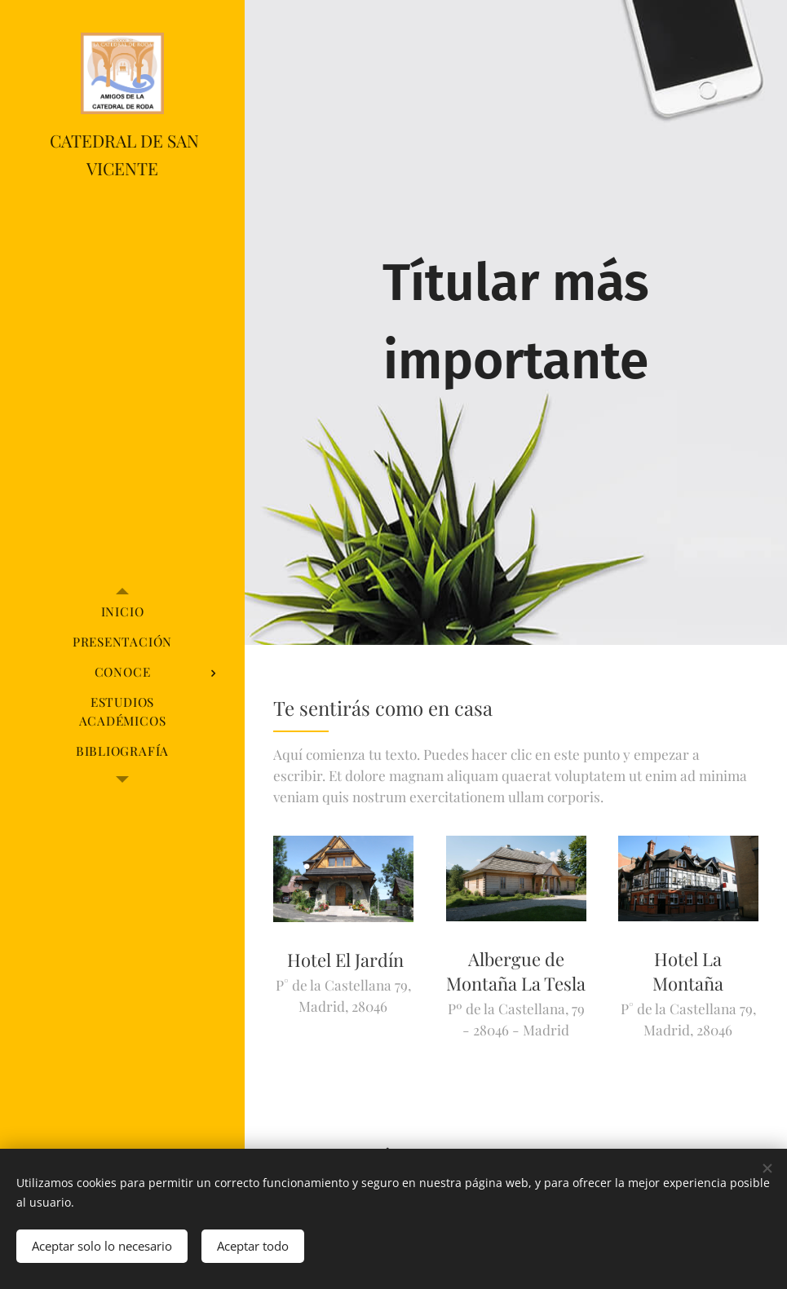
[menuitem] (122, 612)
